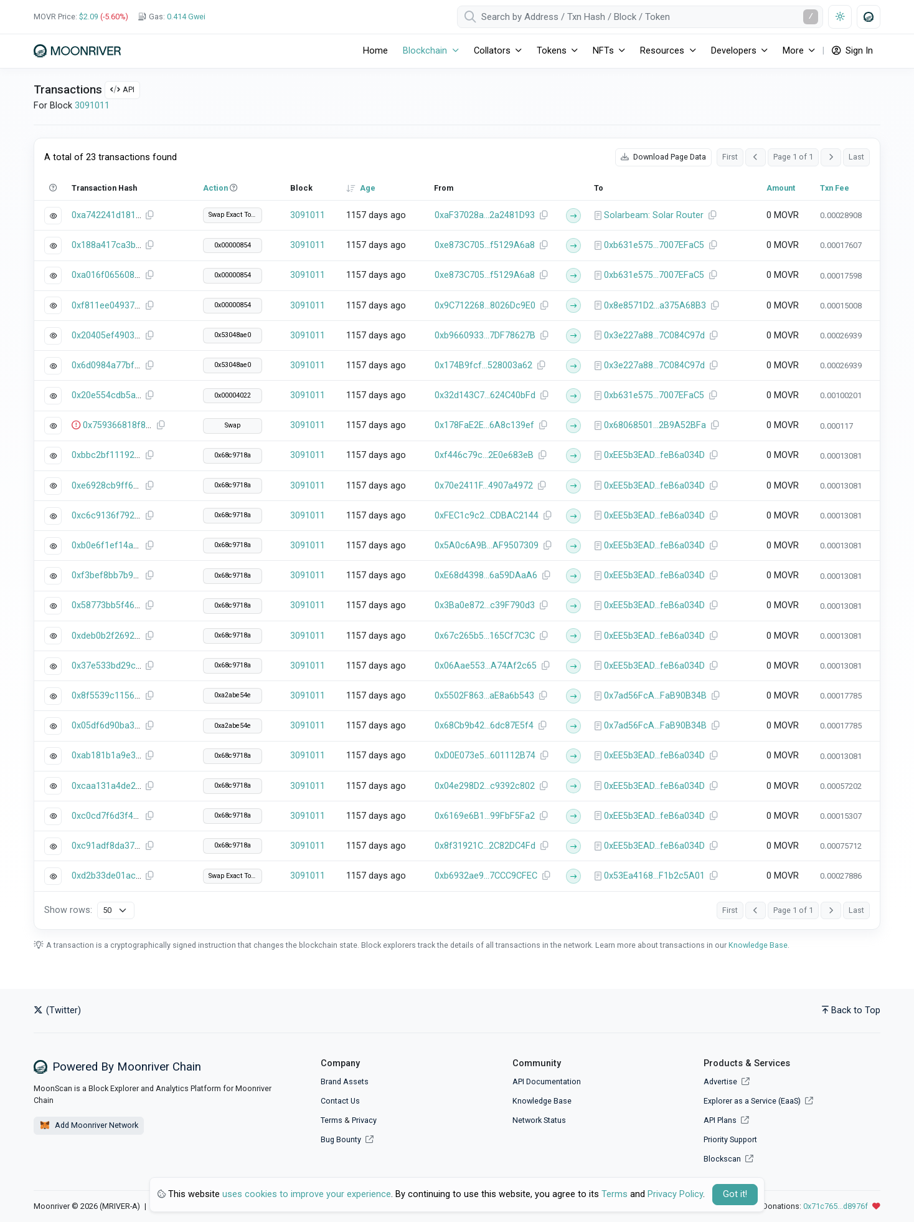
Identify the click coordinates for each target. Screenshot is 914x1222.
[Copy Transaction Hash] (149, 215)
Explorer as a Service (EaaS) (758, 1100)
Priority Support (730, 1139)
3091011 (92, 105)
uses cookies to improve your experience (306, 1194)
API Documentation (546, 1081)
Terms (331, 1120)
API (122, 89)
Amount (780, 188)
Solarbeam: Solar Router (654, 215)
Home (375, 50)
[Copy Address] (543, 215)
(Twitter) (57, 1010)
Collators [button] (492, 50)
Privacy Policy (675, 1194)
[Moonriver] (77, 51)
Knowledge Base (758, 945)
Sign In (852, 50)
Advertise (727, 1081)
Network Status (539, 1120)
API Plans (726, 1120)
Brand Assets (345, 1081)
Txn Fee (834, 188)
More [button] (793, 50)
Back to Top (851, 1010)
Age (367, 188)
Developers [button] (733, 50)
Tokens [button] (552, 50)
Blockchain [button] (425, 50)
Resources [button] (662, 50)
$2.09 (88, 16)
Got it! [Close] (735, 1194)
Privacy (364, 1120)
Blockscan (728, 1158)
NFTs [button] (603, 50)
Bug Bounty (341, 1139)
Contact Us (340, 1100)
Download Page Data (663, 156)
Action (215, 188)
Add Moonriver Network (88, 1125)
